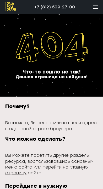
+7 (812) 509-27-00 (54, 6)
